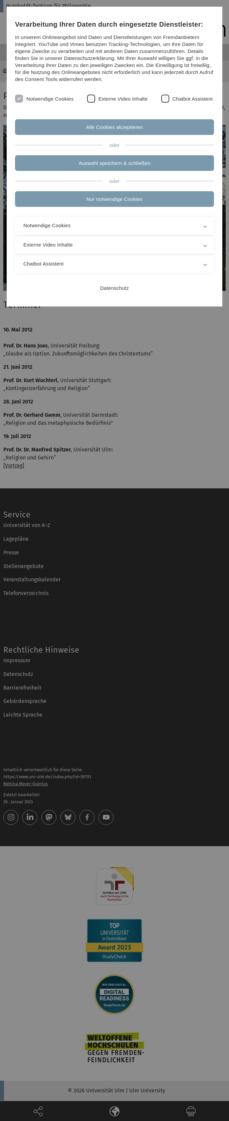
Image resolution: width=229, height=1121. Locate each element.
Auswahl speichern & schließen (115, 163)
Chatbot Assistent (193, 99)
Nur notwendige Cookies (114, 199)
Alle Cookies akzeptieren (114, 127)
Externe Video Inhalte (123, 99)
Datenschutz (114, 288)
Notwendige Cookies (50, 99)
